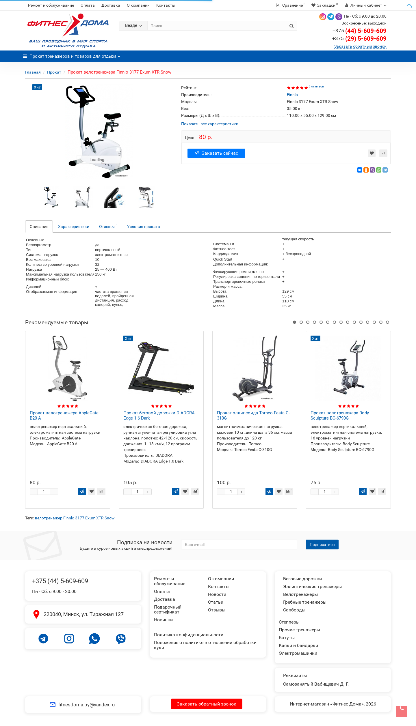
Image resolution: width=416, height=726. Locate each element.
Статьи (215, 602)
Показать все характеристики (209, 124)
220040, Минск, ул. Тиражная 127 (84, 614)
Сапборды (294, 610)
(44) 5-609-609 (360, 30)
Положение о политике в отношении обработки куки (205, 645)
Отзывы (108, 226)
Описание (39, 226)
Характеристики (73, 226)
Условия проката (143, 226)
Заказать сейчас (216, 153)
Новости (217, 594)
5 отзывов (316, 86)
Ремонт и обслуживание (51, 5)
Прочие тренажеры (299, 630)
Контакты (165, 5)
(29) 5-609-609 (359, 38)
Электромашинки (298, 653)
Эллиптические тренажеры (312, 586)
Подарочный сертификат (167, 609)
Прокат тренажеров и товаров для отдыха (71, 54)
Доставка (110, 5)
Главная (33, 72)
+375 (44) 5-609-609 (60, 581)
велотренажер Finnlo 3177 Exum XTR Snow (75, 518)
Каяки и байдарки (298, 645)
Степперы (289, 622)
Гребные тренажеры (304, 602)
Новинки (163, 619)
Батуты (287, 637)
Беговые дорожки (302, 578)
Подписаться (322, 544)
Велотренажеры (300, 594)
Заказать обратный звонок (360, 46)
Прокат (54, 72)
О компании (138, 5)
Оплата (88, 5)
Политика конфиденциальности (188, 634)
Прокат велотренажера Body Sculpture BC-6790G (340, 415)
